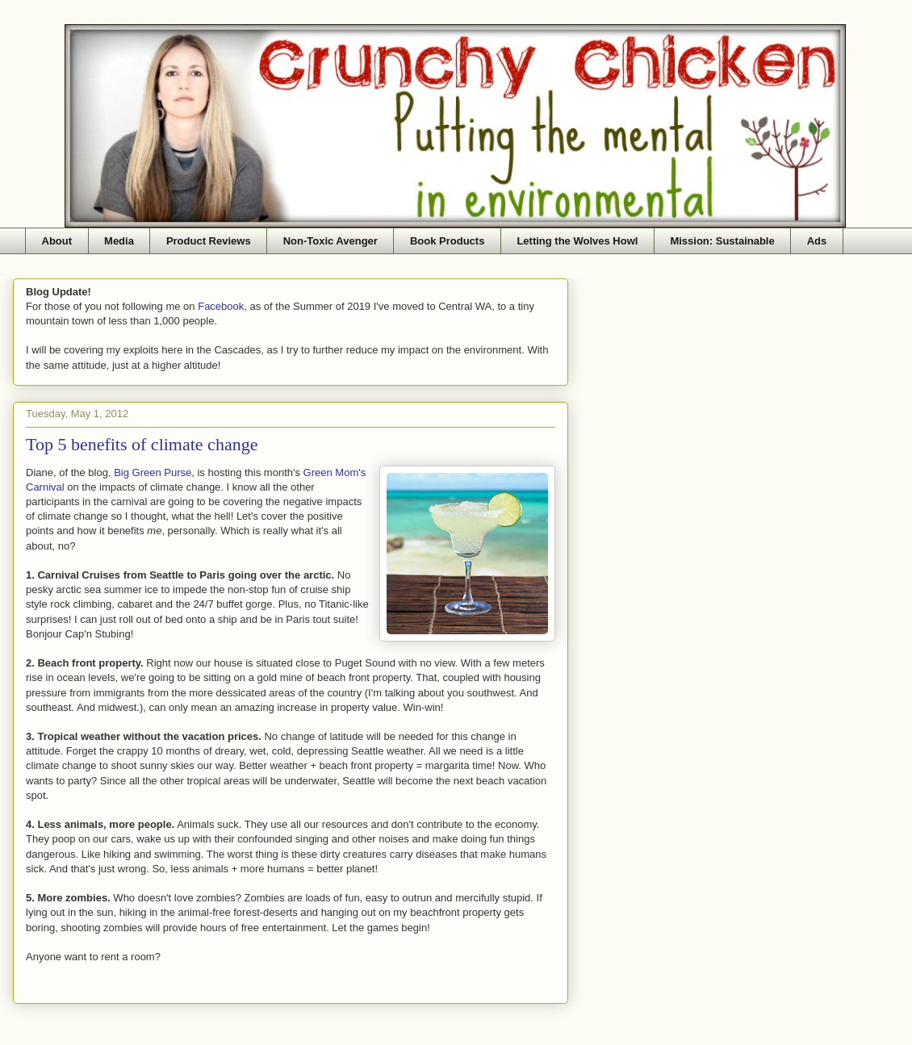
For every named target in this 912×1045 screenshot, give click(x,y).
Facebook (221, 306)
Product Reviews (208, 241)
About (57, 241)
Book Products (447, 241)
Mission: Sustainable (722, 241)
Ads (817, 241)
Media (119, 241)
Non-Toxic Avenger (330, 241)
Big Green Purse (152, 472)
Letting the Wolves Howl (577, 241)
